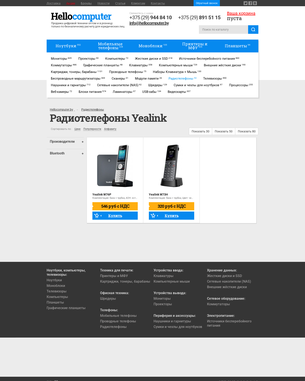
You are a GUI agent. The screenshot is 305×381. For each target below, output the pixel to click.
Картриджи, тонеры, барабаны (125, 281)
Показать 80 (247, 131)
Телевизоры (57, 291)
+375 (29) (150, 17)
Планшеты (55, 302)
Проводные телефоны (118, 321)
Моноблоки (56, 286)
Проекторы (163, 304)
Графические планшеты (66, 308)
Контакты (158, 3)
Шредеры (108, 298)
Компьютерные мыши (172, 281)
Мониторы (162, 298)
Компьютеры (57, 297)
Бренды (86, 3)
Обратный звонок (207, 3)
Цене (77, 129)
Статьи (120, 3)
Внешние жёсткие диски (227, 287)
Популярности (92, 129)
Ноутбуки (54, 280)
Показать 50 (223, 131)
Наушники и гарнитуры (172, 321)
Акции (70, 3)
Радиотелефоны (113, 327)
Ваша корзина (241, 13)
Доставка (54, 3)
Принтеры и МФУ (114, 276)
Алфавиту (110, 129)
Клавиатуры (163, 276)
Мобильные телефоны (118, 316)
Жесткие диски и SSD (224, 276)
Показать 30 (200, 131)
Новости (104, 3)
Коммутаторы (218, 304)
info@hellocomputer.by (149, 23)
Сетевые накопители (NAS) (229, 281)
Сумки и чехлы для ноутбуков (178, 327)
